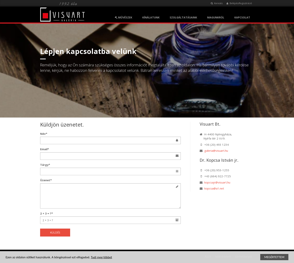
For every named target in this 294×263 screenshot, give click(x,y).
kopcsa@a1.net (214, 188)
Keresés (217, 3)
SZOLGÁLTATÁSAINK (183, 17)
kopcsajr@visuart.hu (217, 182)
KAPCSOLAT (242, 17)
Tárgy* (45, 165)
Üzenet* (46, 180)
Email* (44, 149)
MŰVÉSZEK (123, 17)
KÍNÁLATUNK (151, 17)
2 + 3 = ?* (46, 213)
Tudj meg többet (101, 257)
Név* (43, 134)
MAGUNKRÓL (215, 17)
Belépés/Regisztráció (239, 3)
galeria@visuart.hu (216, 150)
